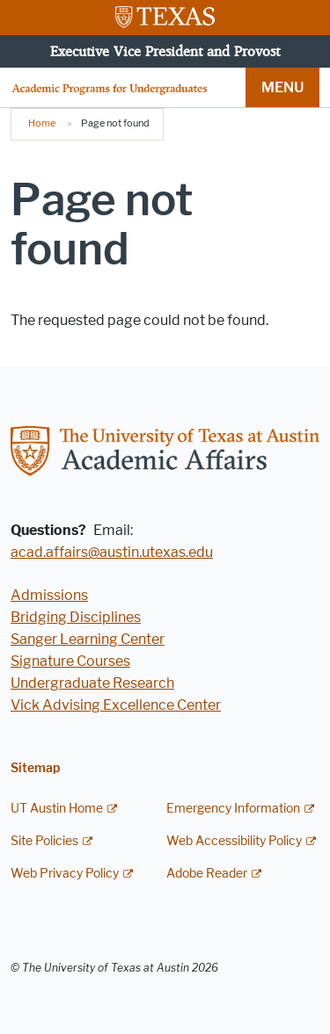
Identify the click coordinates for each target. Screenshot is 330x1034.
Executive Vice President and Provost (165, 51)
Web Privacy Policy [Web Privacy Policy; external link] (65, 873)
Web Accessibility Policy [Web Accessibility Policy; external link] (234, 841)
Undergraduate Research (92, 683)
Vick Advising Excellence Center (116, 705)
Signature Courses (70, 661)
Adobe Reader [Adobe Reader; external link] (206, 873)
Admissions (49, 595)
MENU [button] (282, 87)
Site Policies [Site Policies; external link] (44, 841)
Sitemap (35, 768)
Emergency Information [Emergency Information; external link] (233, 808)
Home (41, 123)
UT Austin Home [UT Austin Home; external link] (57, 808)
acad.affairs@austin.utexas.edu (112, 552)
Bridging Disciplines (76, 617)
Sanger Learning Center (88, 639)
